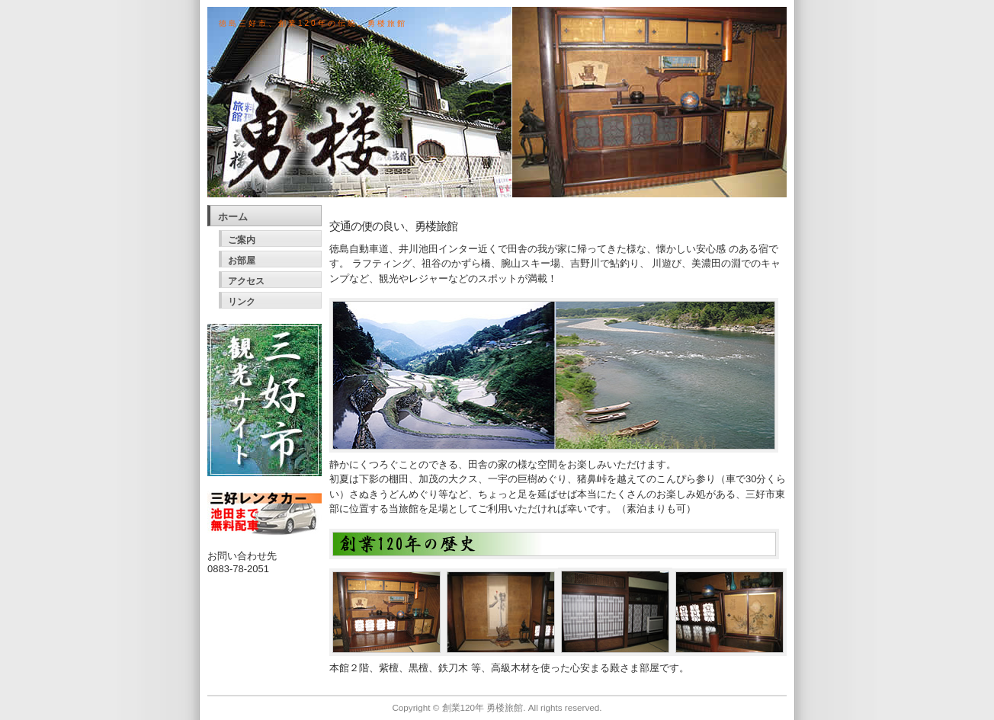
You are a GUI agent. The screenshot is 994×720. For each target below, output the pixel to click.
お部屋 (241, 260)
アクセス (246, 281)
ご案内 (241, 240)
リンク (241, 301)
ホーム (233, 216)
